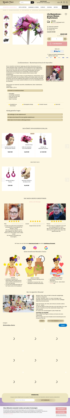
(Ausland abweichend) (55, 23)
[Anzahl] (57, 39)
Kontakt (65, 7)
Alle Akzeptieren (61, 408)
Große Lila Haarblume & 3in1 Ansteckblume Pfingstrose (26, 147)
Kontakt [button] (42, 320)
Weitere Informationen (61, 415)
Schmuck (43, 7)
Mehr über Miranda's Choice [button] (55, 320)
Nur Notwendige (61, 412)
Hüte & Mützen (22, 7)
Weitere (56, 7)
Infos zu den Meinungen (35, 201)
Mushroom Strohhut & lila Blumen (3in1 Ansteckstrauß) (26, 181)
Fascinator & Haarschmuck (10, 7)
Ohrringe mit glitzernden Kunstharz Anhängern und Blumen (43, 147)
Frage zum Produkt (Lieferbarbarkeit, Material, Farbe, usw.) (56, 55)
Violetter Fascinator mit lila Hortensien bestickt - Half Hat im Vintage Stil (10, 147)
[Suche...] (32, 2)
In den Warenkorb (55, 44)
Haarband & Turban (33, 7)
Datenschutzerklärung (7, 413)
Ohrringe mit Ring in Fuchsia (10, 181)
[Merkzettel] (64, 2)
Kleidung (49, 7)
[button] (58, 2)
